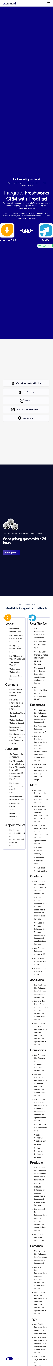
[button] (48, 3)
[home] (9, 3)
